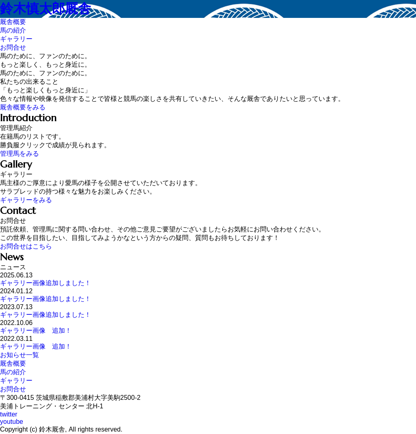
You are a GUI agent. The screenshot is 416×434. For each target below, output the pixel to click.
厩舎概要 (13, 363)
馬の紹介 (13, 372)
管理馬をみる (19, 153)
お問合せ (13, 389)
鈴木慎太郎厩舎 (45, 8)
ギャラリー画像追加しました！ (45, 282)
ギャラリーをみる (26, 199)
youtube (11, 421)
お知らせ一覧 (19, 354)
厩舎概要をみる (23, 107)
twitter (8, 414)
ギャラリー (16, 380)
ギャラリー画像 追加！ (36, 330)
